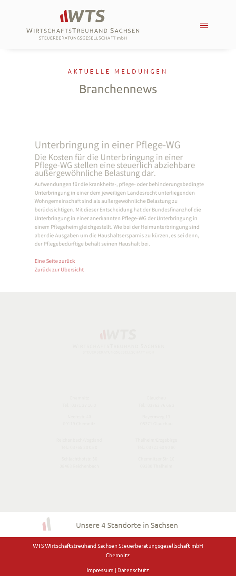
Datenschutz (133, 569)
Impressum (100, 569)
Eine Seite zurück (57, 258)
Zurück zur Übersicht (61, 266)
